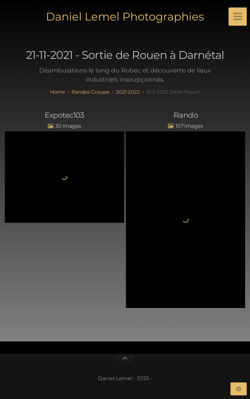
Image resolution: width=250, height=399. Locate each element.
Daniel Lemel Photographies (125, 16)
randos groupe (90, 92)
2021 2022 (128, 92)
